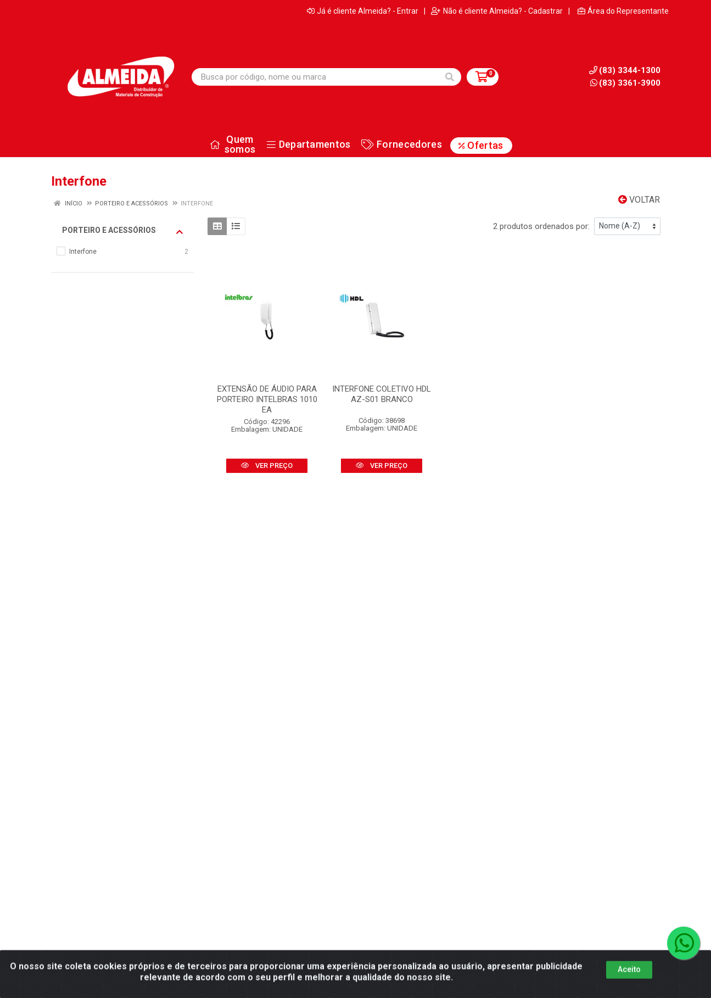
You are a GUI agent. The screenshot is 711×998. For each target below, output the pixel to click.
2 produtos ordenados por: (541, 226)
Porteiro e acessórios (122, 231)
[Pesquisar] (449, 77)
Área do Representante (623, 11)
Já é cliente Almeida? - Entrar (362, 11)
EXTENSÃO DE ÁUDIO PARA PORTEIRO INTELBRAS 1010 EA (267, 399)
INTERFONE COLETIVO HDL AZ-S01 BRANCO (381, 394)
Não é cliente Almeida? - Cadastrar (497, 11)
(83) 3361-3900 (625, 83)
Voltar (639, 199)
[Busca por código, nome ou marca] (315, 77)
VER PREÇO (267, 465)
